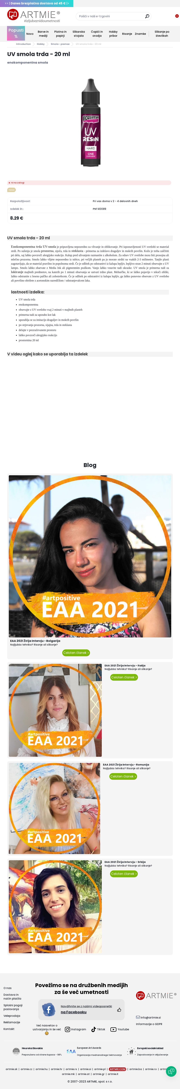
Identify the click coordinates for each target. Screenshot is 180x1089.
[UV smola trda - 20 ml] (90, 122)
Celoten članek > (76, 653)
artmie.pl (100, 1069)
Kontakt (9, 1029)
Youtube (119, 1029)
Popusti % (16, 33)
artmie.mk (68, 1074)
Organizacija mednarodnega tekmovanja (99, 1055)
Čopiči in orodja (97, 34)
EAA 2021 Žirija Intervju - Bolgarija (35, 641)
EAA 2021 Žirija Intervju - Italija (125, 665)
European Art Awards (89, 1048)
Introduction (23, 44)
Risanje (127, 34)
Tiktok (98, 1029)
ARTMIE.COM (117, 1069)
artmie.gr (99, 1074)
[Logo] (33, 16)
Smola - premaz (60, 44)
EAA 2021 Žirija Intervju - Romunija (126, 764)
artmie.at (84, 1074)
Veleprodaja (12, 1016)
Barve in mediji (43, 34)
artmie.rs (71, 1069)
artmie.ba (135, 1069)
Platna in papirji (60, 34)
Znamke (140, 34)
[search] (147, 17)
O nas (8, 988)
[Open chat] (171, 1071)
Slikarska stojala (79, 34)
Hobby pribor (113, 34)
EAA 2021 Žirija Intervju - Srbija (125, 862)
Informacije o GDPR (149, 1024)
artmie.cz (26, 1069)
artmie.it (113, 1074)
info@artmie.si (151, 1017)
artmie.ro (151, 1069)
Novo (29, 34)
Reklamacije (12, 1022)
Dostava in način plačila (12, 997)
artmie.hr (56, 1069)
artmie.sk (11, 1069)
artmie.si (85, 1069)
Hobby (41, 44)
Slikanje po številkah (162, 34)
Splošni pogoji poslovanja (13, 1007)
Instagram (75, 1029)
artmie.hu (42, 1069)
